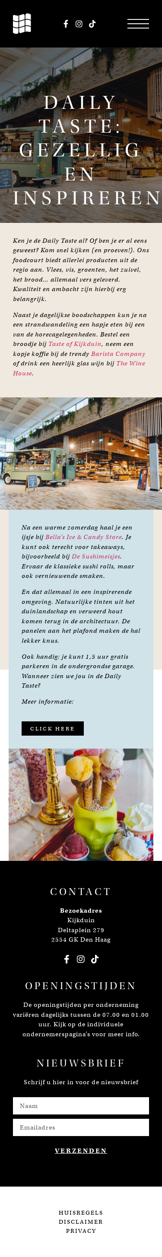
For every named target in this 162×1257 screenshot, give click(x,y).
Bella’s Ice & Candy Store (83, 537)
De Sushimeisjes (96, 556)
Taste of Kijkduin (75, 344)
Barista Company (118, 354)
